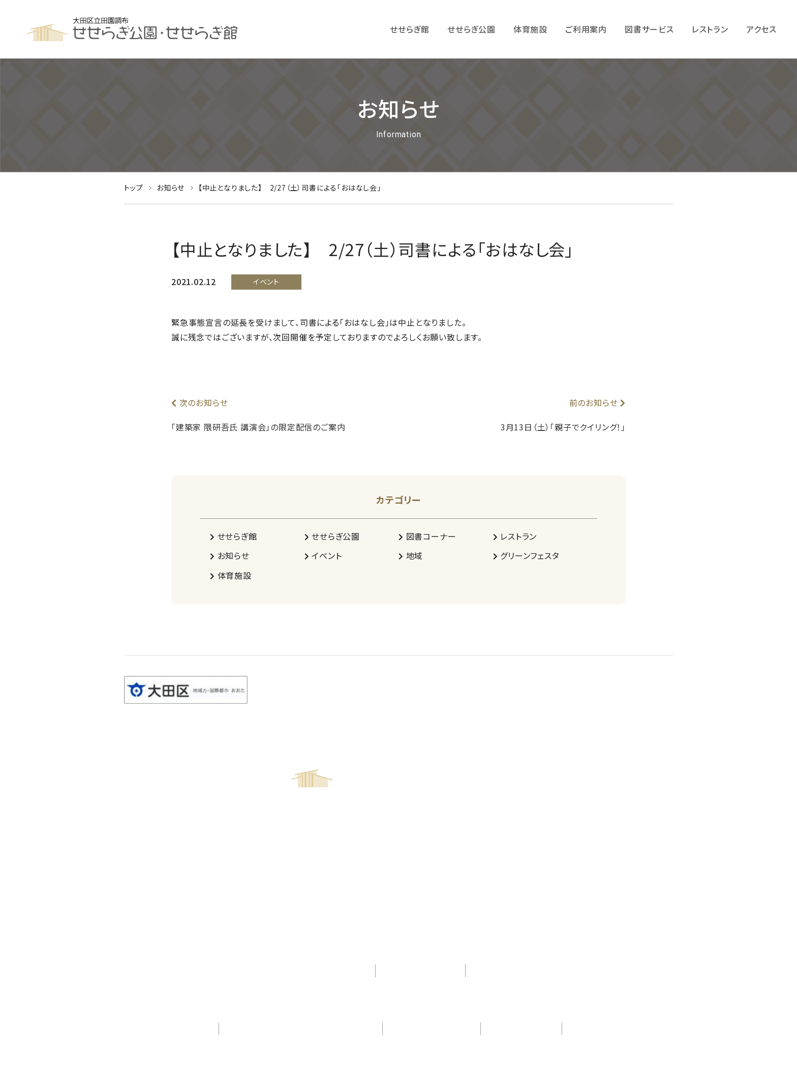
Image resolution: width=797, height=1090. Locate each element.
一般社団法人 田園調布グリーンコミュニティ (301, 1028)
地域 (410, 555)
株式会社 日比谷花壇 (173, 1028)
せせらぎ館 (233, 536)
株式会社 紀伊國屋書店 (431, 1028)
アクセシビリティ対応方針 (323, 971)
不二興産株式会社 (521, 1028)
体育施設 (231, 575)
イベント (323, 555)
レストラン (515, 536)
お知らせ (230, 555)
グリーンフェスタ (526, 555)
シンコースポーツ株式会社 (615, 1028)
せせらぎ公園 (332, 536)
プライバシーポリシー (420, 971)
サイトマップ (495, 971)
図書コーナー (427, 536)
